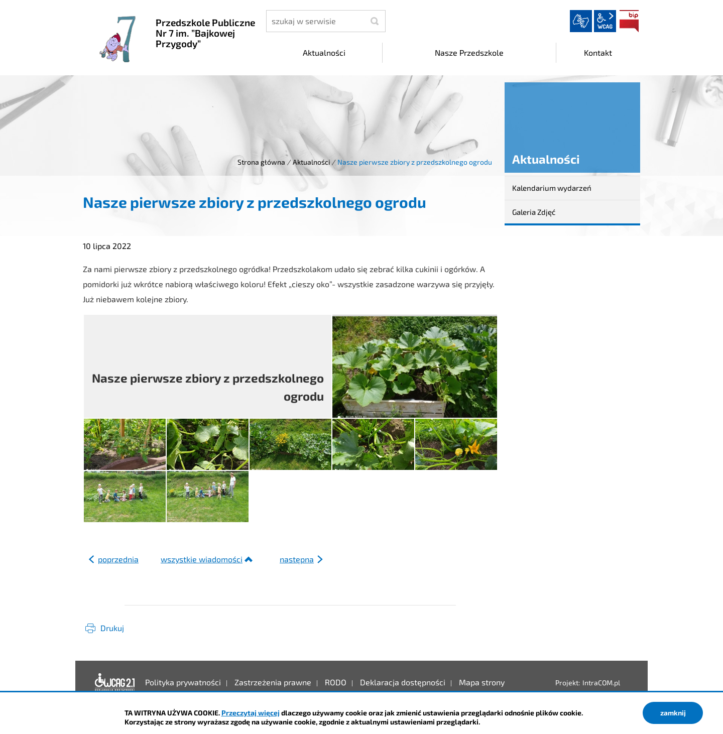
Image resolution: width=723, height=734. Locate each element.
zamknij (673, 712)
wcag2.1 (605, 21)
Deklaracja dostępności (115, 682)
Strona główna (261, 162)
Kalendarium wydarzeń (551, 187)
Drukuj (112, 628)
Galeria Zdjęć (533, 211)
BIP (629, 21)
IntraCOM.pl (601, 682)
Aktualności (311, 162)
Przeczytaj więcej (250, 712)
